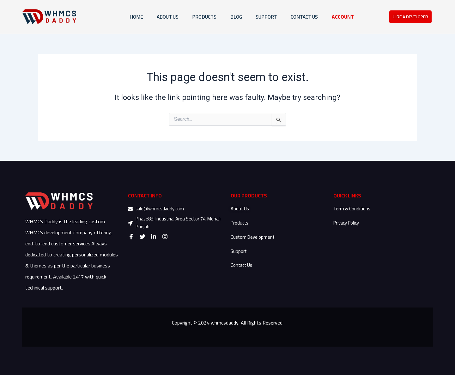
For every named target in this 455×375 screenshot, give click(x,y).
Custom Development (253, 237)
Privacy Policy (346, 222)
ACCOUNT (342, 17)
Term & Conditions (352, 208)
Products (240, 222)
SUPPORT (259, 17)
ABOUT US (152, 17)
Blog (227, 17)
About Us (240, 208)
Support (239, 251)
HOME (118, 17)
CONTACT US (300, 17)
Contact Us (242, 265)
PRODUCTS (192, 17)
